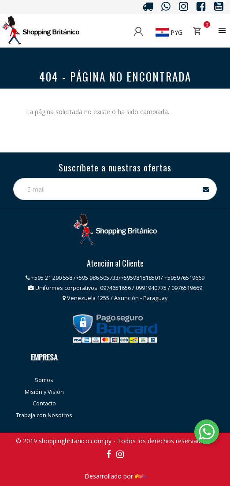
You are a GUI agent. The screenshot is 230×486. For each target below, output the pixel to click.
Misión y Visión (44, 392)
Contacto (44, 403)
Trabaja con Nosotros (44, 415)
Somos (44, 380)
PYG (169, 32)
